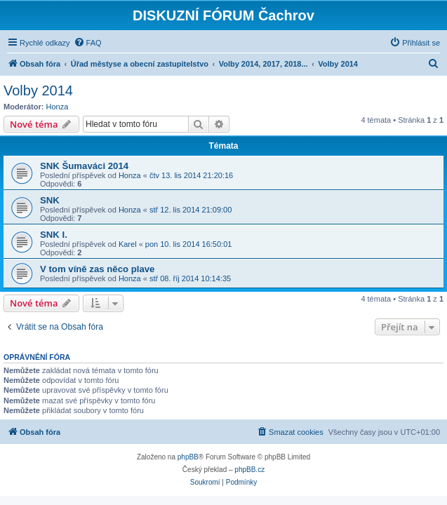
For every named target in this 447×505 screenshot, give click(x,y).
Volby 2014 (38, 90)
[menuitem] (88, 42)
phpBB (188, 457)
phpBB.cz (249, 469)
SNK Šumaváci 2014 (84, 166)
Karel (128, 244)
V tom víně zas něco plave (97, 269)
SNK (50, 200)
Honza (57, 106)
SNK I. (53, 234)
